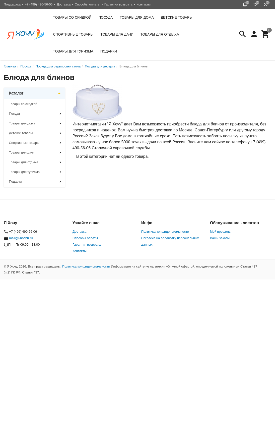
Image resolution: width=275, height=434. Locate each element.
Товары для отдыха (159, 34)
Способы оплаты (87, 4)
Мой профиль (220, 231)
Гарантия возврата (118, 4)
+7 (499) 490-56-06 (39, 4)
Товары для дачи (116, 34)
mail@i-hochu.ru (21, 238)
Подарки (108, 51)
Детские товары (177, 17)
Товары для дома (137, 17)
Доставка (64, 4)
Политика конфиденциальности (165, 231)
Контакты (143, 4)
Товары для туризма (73, 51)
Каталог (16, 93)
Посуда (105, 17)
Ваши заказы (220, 238)
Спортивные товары (73, 34)
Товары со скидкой (72, 17)
